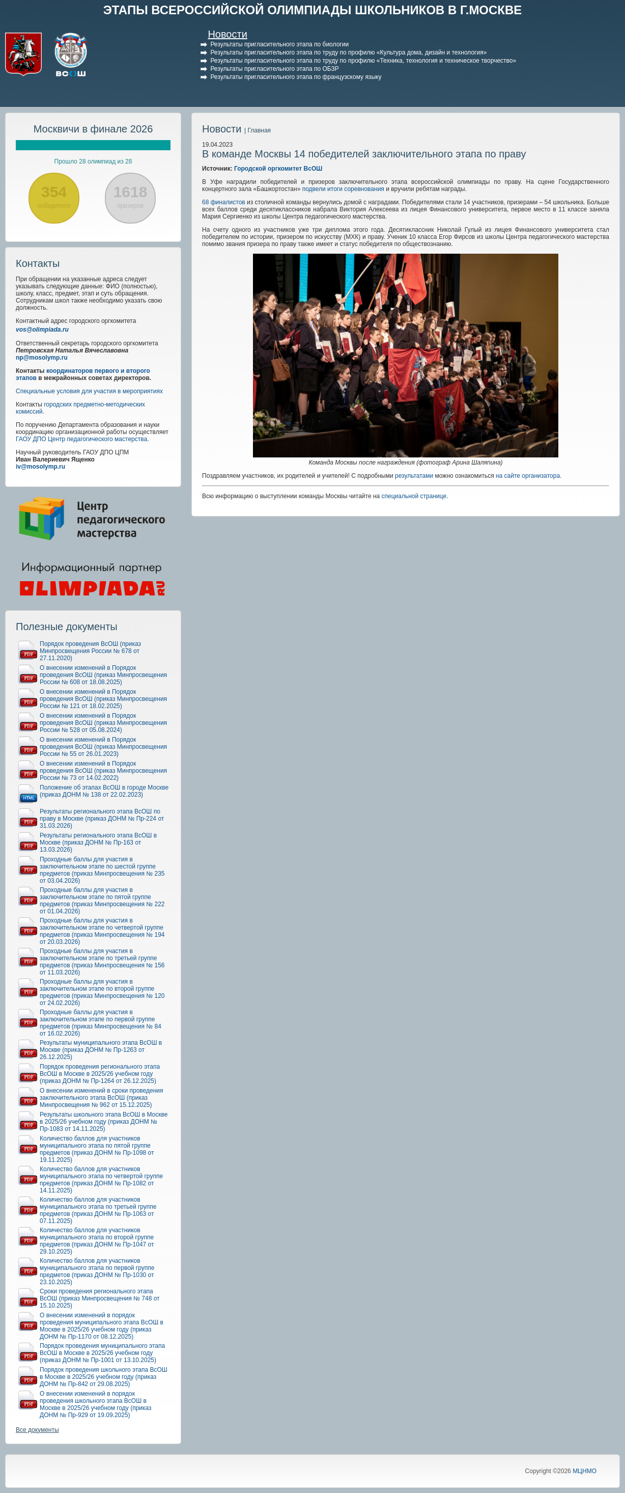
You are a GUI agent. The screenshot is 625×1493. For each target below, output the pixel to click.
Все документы (37, 1429)
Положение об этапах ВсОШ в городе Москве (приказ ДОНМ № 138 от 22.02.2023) (104, 791)
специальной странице (414, 496)
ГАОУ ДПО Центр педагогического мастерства (81, 439)
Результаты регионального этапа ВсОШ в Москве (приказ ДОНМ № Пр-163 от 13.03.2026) (98, 842)
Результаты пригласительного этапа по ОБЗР (274, 68)
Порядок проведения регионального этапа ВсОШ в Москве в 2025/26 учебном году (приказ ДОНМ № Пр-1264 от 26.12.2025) (100, 1073)
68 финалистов (223, 202)
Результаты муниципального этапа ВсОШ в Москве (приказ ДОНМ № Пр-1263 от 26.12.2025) (101, 1050)
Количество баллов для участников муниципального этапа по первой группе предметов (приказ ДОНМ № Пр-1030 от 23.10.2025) (97, 1271)
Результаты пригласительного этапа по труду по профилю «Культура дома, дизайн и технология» (348, 52)
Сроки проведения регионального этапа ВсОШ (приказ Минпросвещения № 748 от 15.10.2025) (100, 1298)
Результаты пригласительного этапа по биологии (279, 44)
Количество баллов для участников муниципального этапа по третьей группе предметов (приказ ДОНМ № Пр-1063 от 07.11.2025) (98, 1210)
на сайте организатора (528, 475)
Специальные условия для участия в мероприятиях (89, 391)
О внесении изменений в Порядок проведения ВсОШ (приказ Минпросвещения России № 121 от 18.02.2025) (103, 699)
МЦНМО (584, 1471)
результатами (414, 475)
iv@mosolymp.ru (40, 466)
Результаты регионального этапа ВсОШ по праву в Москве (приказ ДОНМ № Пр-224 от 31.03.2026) (102, 818)
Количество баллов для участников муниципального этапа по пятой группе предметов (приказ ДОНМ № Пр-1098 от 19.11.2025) (97, 1149)
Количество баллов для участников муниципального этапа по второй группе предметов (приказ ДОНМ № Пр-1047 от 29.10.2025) (97, 1241)
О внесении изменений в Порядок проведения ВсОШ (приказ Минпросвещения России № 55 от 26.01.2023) (103, 746)
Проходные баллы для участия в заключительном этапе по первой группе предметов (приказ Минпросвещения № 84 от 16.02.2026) (100, 1023)
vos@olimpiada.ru (42, 329)
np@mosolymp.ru (42, 357)
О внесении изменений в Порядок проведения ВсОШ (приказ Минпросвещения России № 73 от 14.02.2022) (103, 770)
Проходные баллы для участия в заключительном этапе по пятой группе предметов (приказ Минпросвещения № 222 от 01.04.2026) (102, 900)
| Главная (257, 130)
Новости (227, 34)
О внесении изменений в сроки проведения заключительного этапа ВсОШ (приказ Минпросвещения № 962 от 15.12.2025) (101, 1097)
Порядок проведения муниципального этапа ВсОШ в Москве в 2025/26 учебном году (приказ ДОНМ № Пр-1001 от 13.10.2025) (102, 1353)
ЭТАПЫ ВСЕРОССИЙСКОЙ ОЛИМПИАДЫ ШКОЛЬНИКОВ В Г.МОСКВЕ (312, 10)
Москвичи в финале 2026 (93, 128)
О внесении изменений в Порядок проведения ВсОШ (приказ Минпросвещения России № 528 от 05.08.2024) (103, 723)
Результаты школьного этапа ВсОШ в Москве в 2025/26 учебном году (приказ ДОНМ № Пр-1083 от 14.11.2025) (103, 1121)
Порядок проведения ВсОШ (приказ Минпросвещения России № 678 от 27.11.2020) (90, 651)
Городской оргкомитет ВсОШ (278, 168)
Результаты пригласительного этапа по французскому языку (295, 76)
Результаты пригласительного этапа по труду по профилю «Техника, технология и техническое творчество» (363, 60)
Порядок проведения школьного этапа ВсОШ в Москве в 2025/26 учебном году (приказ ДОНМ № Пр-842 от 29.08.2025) (103, 1377)
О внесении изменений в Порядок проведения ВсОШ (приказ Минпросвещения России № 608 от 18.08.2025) (103, 675)
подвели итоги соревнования (343, 189)
